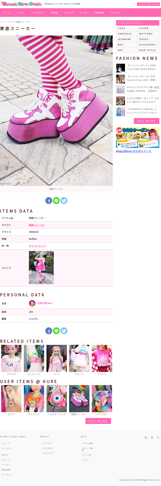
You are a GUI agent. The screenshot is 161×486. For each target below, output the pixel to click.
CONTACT (48, 453)
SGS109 (47, 443)
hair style (147, 50)
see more (98, 421)
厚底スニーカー (37, 225)
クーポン (84, 12)
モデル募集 (87, 443)
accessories (149, 44)
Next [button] (108, 360)
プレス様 (86, 455)
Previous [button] (4, 360)
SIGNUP (143, 4)
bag (121, 44)
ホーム (6, 12)
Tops (121, 28)
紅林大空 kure (40, 303)
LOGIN (154, 4)
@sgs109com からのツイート (133, 151)
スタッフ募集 (87, 449)
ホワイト (33, 245)
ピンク (42, 245)
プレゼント (116, 12)
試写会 (54, 12)
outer (144, 28)
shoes (144, 39)
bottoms (146, 33)
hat (120, 50)
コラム (85, 460)
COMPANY (48, 448)
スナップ (68, 12)
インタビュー (38, 12)
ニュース (21, 12)
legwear (124, 39)
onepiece (125, 33)
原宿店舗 (99, 12)
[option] (56, 113)
